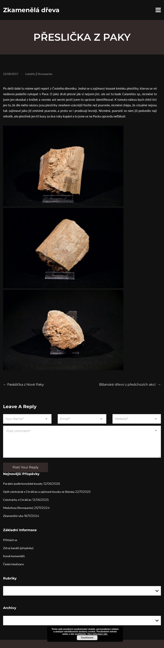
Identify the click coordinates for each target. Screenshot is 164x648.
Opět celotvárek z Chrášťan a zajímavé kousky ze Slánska (38, 491)
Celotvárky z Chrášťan (17, 499)
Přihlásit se (10, 540)
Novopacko (45, 74)
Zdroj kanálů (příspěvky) (18, 548)
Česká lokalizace (13, 564)
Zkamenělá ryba (13, 516)
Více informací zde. (97, 634)
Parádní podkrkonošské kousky (23, 483)
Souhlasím (87, 637)
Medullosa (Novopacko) (18, 507)
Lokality (30, 74)
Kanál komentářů (14, 556)
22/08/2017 (10, 74)
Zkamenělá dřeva (31, 10)
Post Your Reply (26, 467)
